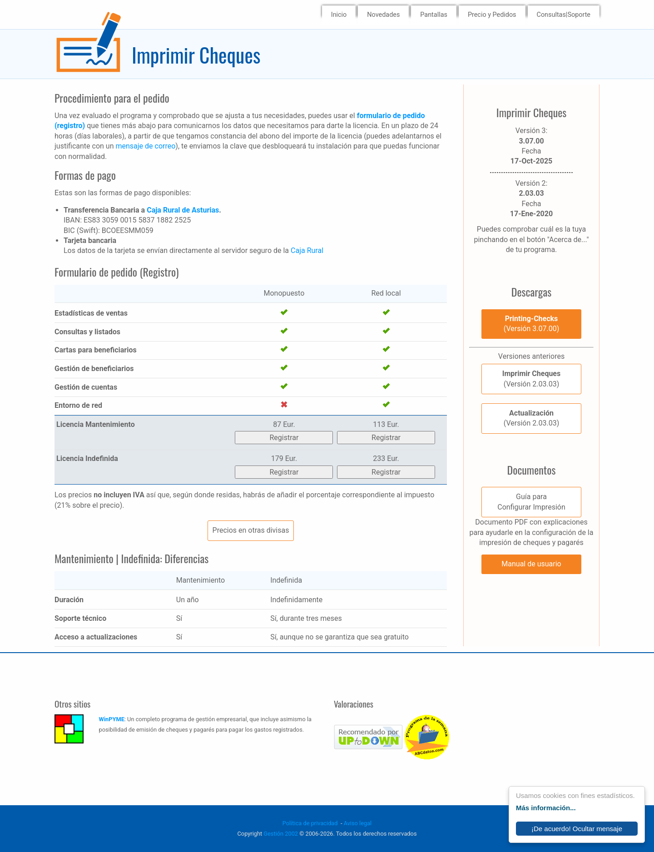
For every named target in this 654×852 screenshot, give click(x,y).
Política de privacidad (310, 823)
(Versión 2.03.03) (531, 378)
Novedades (383, 15)
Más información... (546, 808)
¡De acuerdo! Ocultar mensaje (576, 828)
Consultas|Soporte (563, 15)
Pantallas (433, 15)
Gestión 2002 (280, 833)
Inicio (339, 15)
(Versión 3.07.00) (531, 323)
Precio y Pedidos (492, 15)
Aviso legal (358, 823)
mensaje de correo (145, 146)
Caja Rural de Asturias (183, 210)
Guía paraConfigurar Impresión (531, 501)
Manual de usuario (531, 564)
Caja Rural (307, 250)
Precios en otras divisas (251, 530)
